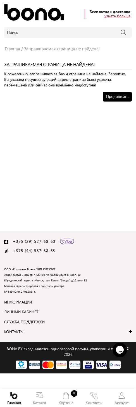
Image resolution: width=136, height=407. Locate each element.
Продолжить (117, 96)
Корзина (66, 398)
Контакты (94, 398)
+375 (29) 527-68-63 (34, 241)
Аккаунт (121, 398)
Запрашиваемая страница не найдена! (62, 48)
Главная (14, 398)
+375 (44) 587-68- (32, 250)
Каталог (40, 398)
